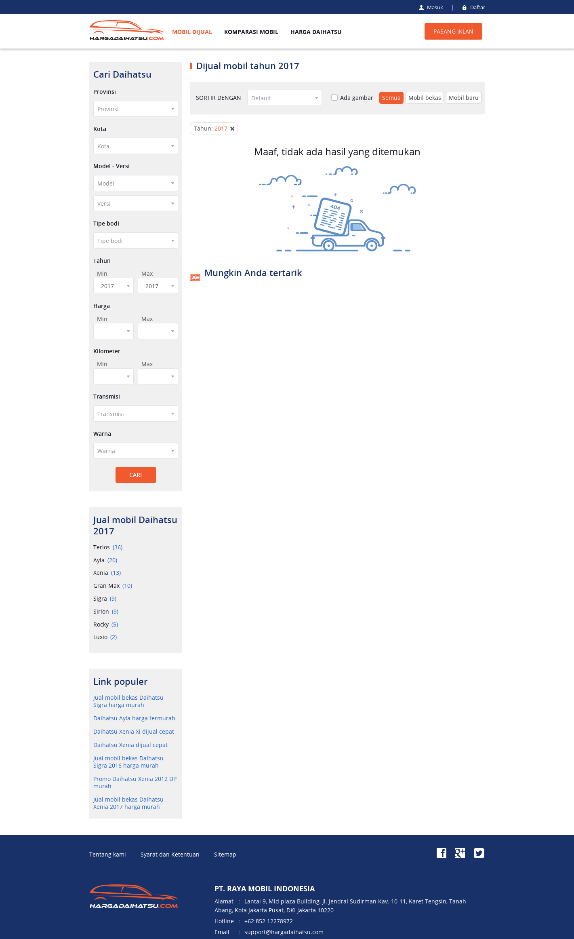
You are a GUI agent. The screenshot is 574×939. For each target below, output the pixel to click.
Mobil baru (464, 97)
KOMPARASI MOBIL (251, 32)
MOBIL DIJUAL (192, 32)
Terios (107, 547)
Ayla (105, 560)
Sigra (104, 598)
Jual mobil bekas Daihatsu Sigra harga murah (128, 701)
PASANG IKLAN (453, 31)
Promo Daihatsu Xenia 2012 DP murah (135, 782)
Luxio (105, 637)
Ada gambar (352, 97)
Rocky (105, 624)
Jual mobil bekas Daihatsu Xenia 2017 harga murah (128, 803)
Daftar (472, 7)
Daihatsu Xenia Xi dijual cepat (133, 731)
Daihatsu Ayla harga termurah (134, 718)
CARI (135, 475)
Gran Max (112, 585)
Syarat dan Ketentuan (170, 854)
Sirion (105, 611)
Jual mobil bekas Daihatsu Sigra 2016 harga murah (128, 761)
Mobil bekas (424, 97)
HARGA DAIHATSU (316, 32)
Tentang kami (107, 854)
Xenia (107, 572)
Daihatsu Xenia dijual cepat (130, 745)
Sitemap (225, 854)
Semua (391, 97)
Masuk (430, 7)
